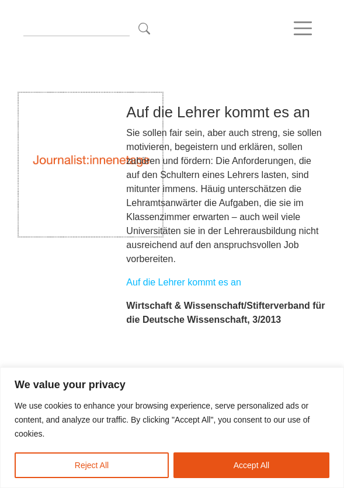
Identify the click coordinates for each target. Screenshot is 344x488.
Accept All (251, 465)
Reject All (92, 465)
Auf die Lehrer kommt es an (183, 282)
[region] (172, 427)
